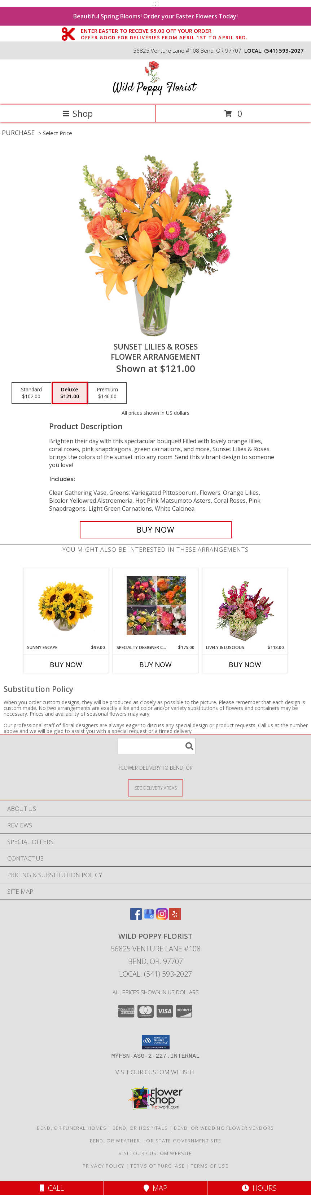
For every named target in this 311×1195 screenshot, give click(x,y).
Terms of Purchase (157, 1166)
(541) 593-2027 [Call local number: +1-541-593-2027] (284, 50)
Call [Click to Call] (52, 1188)
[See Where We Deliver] (155, 787)
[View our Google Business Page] (149, 917)
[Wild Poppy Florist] (155, 94)
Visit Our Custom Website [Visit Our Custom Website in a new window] (155, 1072)
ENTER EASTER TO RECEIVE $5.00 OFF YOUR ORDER (164, 31)
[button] (156, 1042)
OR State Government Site (183, 1140)
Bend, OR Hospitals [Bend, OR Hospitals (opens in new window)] (140, 1128)
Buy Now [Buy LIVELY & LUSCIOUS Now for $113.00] (245, 664)
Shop (77, 113)
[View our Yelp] (175, 917)
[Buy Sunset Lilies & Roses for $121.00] (156, 529)
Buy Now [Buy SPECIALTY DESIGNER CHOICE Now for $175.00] (155, 664)
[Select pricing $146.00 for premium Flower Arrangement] (107, 393)
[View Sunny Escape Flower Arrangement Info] (66, 606)
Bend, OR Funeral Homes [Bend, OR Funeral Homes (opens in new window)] (71, 1128)
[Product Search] (157, 746)
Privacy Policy (103, 1166)
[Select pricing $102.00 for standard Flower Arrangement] (31, 393)
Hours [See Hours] (259, 1188)
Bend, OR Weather (115, 1140)
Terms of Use (209, 1166)
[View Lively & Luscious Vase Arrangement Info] (245, 606)
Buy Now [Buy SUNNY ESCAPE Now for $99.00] (66, 664)
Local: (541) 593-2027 (155, 974)
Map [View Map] (155, 1188)
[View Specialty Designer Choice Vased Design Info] (156, 606)
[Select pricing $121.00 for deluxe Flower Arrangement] (70, 393)
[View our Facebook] (136, 917)
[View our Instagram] (162, 917)
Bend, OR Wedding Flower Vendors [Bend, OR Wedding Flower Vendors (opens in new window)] (224, 1128)
